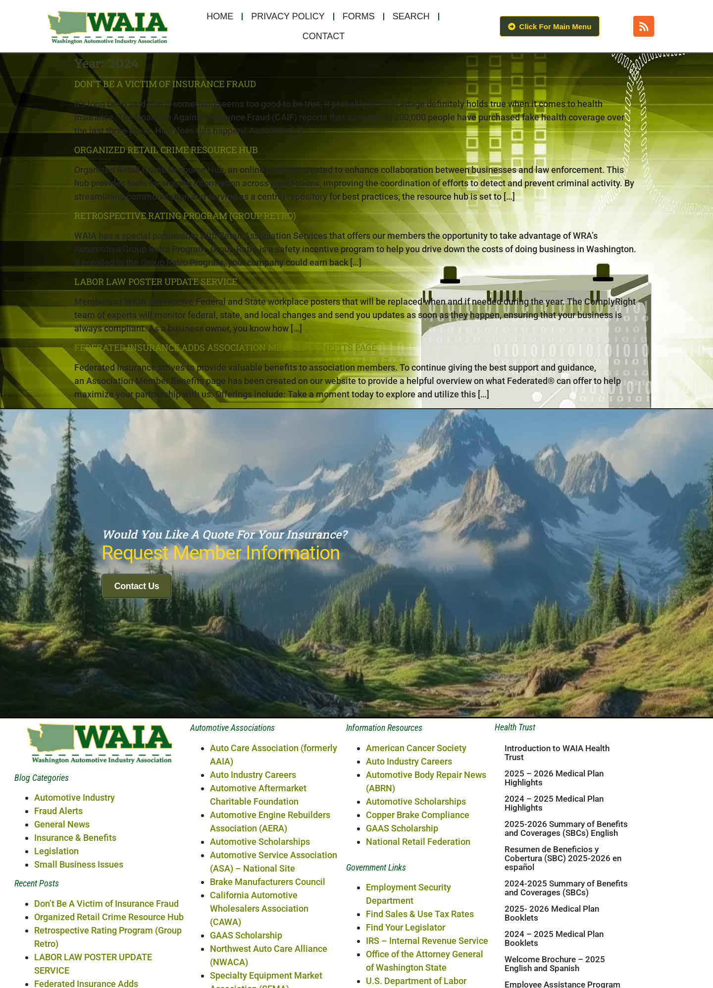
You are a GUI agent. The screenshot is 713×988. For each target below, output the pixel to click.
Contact (324, 36)
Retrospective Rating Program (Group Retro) (185, 215)
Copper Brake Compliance (417, 887)
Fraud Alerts (58, 883)
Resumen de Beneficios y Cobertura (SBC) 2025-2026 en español (563, 930)
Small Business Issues (78, 937)
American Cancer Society (416, 820)
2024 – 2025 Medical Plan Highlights (554, 875)
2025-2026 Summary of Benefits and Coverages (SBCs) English (566, 900)
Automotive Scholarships (260, 914)
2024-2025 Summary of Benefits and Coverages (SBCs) (566, 960)
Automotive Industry (74, 870)
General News (62, 896)
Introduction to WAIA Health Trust (557, 825)
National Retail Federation (418, 914)
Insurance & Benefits (75, 910)
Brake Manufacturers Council (267, 954)
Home (219, 16)
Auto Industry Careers (253, 847)
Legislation (56, 923)
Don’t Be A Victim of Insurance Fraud (165, 84)
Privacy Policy (287, 16)
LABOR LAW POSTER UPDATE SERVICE (155, 281)
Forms (359, 16)
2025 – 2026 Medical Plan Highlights (554, 850)
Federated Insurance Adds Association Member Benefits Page (225, 347)
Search (411, 16)
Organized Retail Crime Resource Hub (166, 150)
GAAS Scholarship (402, 900)
